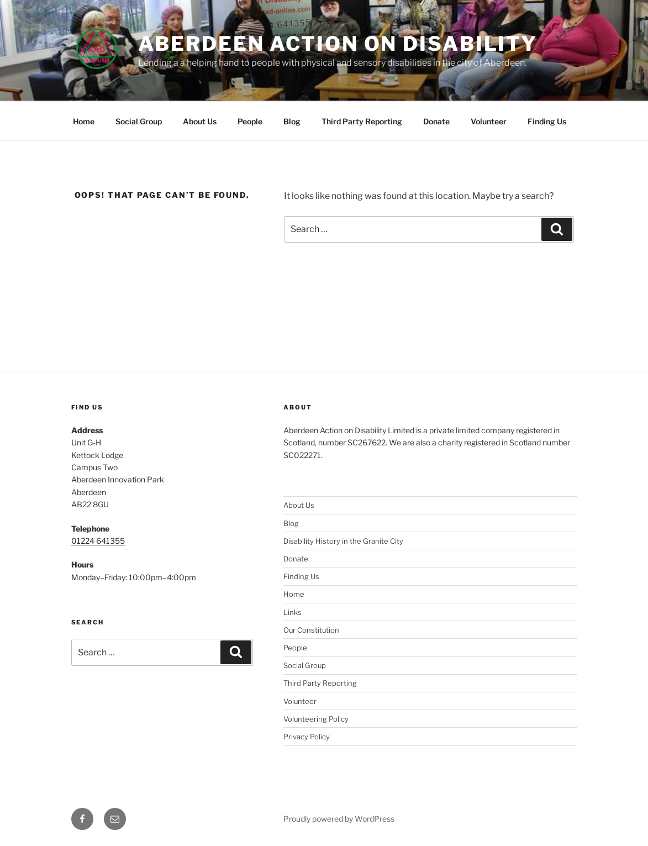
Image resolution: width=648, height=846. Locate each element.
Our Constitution (311, 630)
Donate (436, 121)
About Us (200, 121)
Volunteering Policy (316, 718)
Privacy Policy (306, 736)
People (250, 121)
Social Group (138, 121)
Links (292, 612)
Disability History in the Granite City (343, 541)
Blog (292, 121)
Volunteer (489, 121)
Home (83, 121)
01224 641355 (98, 540)
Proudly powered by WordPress (338, 818)
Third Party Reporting (362, 121)
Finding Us (547, 121)
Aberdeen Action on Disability (338, 43)
